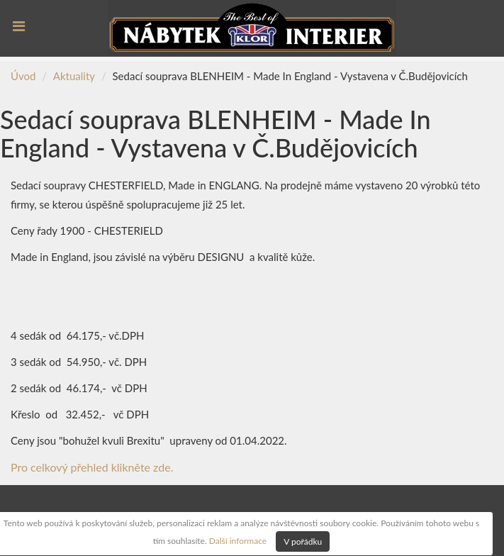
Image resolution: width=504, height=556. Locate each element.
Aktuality (74, 76)
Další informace (238, 540)
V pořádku (303, 541)
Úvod (23, 76)
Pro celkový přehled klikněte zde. (92, 467)
